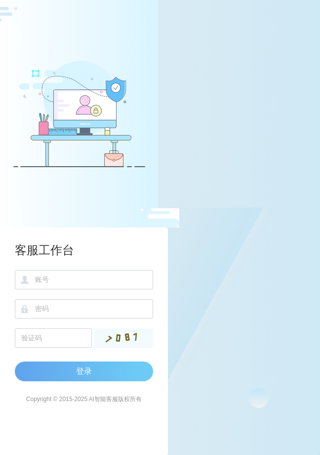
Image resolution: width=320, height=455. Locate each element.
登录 (84, 371)
